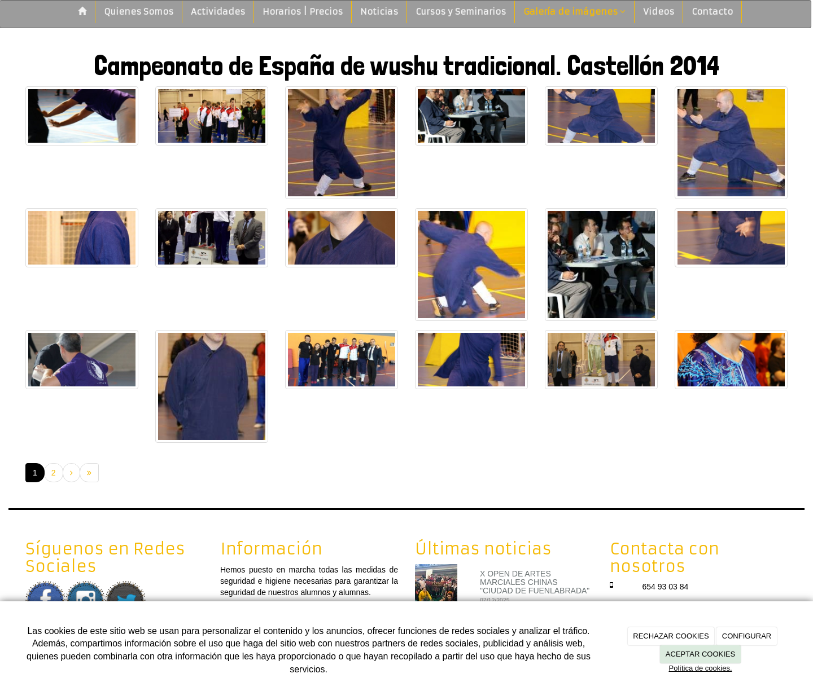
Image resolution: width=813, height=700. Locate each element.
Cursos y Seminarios (461, 11)
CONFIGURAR (746, 636)
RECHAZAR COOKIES (671, 636)
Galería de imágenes (574, 11)
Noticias (379, 11)
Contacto (712, 11)
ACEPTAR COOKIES (700, 654)
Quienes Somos (138, 11)
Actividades (218, 11)
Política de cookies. (700, 668)
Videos (658, 11)
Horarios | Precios (303, 11)
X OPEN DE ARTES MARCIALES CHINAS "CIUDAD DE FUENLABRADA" (534, 582)
